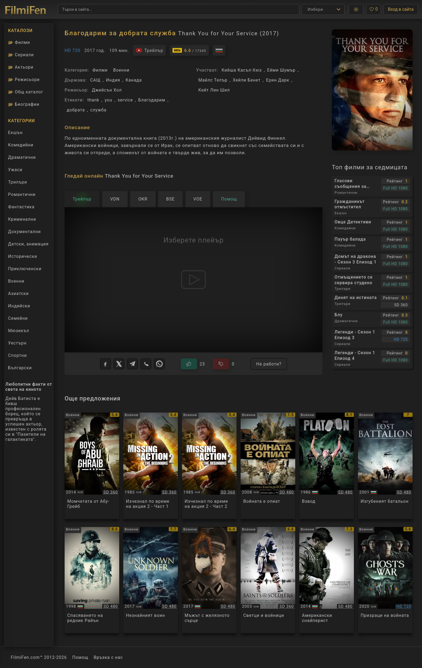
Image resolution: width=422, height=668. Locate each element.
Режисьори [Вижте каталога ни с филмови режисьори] (24, 79)
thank (93, 100)
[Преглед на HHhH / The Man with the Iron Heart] (209, 580)
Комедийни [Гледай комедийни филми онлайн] (20, 144)
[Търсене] (178, 9)
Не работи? (268, 364)
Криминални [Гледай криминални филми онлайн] (22, 219)
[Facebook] (105, 363)
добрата (76, 109)
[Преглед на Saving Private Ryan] (92, 580)
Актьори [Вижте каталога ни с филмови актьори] (20, 67)
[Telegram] (132, 363)
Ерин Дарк (278, 80)
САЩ (95, 80)
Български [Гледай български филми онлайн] (20, 367)
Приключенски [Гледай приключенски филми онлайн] (24, 268)
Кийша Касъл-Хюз (241, 70)
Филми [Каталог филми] (19, 42)
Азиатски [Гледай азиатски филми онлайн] (18, 293)
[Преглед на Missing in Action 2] (150, 466)
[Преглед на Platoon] (326, 466)
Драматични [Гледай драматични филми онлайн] (22, 157)
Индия (113, 80)
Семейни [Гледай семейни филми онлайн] (18, 318)
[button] (356, 9)
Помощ (80, 657)
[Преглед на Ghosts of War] (385, 580)
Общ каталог (25, 91)
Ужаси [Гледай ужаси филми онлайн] (15, 169)
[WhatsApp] (159, 363)
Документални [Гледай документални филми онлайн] (24, 231)
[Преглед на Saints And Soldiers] (268, 580)
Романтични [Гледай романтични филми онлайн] (22, 194)
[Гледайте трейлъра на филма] (149, 50)
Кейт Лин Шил (214, 90)
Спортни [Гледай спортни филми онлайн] (17, 355)
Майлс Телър (212, 80)
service (125, 100)
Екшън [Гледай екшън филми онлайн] (15, 132)
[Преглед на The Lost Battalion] (385, 466)
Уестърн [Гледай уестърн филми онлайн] (17, 343)
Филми (99, 70)
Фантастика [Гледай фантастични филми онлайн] (21, 206)
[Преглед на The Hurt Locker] (268, 466)
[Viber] (145, 363)
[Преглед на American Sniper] (326, 580)
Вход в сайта (401, 9)
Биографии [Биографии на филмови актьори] (23, 104)
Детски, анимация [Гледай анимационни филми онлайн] (28, 244)
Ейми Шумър (281, 70)
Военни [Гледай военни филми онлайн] (16, 281)
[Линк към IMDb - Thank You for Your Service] (189, 50)
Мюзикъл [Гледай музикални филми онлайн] (18, 330)
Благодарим (151, 100)
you (108, 100)
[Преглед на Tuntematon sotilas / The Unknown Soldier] (150, 580)
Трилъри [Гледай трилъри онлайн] (17, 183)
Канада (133, 80)
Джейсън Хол (107, 90)
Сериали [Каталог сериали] (21, 54)
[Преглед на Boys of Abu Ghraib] (92, 466)
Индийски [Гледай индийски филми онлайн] (19, 305)
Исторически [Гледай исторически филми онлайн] (22, 256)
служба (98, 109)
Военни (121, 70)
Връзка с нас (108, 657)
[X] (119, 363)
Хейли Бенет (247, 80)
